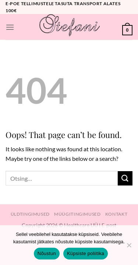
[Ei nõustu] (128, 247)
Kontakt (116, 214)
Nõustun (47, 253)
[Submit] (125, 178)
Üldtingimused (30, 214)
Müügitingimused (77, 214)
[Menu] (10, 27)
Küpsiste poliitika (85, 253)
